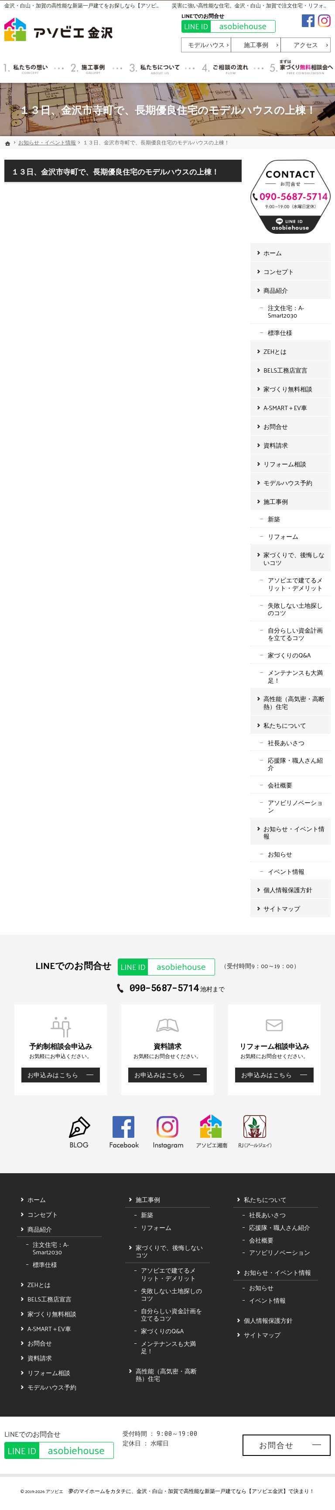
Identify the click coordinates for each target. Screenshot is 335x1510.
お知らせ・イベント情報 (294, 832)
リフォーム (283, 536)
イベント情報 (286, 871)
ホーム (272, 252)
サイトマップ (281, 908)
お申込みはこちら (49, 1075)
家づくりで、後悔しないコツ (294, 558)
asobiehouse (224, 26)
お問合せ (275, 426)
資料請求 (275, 445)
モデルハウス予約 (287, 482)
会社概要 (280, 785)
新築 (274, 519)
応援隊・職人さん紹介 (295, 764)
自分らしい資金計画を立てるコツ (295, 634)
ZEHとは (275, 351)
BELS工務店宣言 (285, 370)
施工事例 (275, 501)
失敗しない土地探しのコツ (295, 609)
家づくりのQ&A (289, 655)
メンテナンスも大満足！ (295, 676)
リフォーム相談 (284, 464)
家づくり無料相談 (287, 388)
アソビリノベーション (295, 806)
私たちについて (284, 725)
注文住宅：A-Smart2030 (286, 311)
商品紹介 (275, 290)
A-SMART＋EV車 (285, 407)
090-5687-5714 (164, 988)
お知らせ (280, 854)
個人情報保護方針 (287, 889)
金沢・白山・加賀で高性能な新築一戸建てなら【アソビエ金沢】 (212, 1491)
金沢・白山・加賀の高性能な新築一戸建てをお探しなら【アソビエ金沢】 (90, 5)
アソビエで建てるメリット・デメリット (295, 584)
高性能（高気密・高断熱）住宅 (294, 702)
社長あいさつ (286, 742)
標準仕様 (280, 332)
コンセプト (278, 271)
